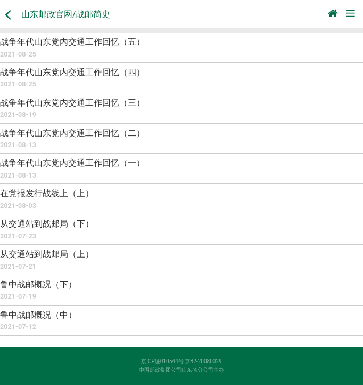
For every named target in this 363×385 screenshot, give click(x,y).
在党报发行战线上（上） (47, 193)
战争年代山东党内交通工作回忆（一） (72, 163)
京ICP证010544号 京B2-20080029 (181, 361)
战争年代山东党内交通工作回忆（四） (72, 72)
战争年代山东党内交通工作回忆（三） (72, 103)
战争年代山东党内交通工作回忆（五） (72, 42)
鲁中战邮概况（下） (38, 284)
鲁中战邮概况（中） (38, 315)
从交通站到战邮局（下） (47, 224)
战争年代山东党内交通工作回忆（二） (72, 133)
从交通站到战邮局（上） (47, 254)
